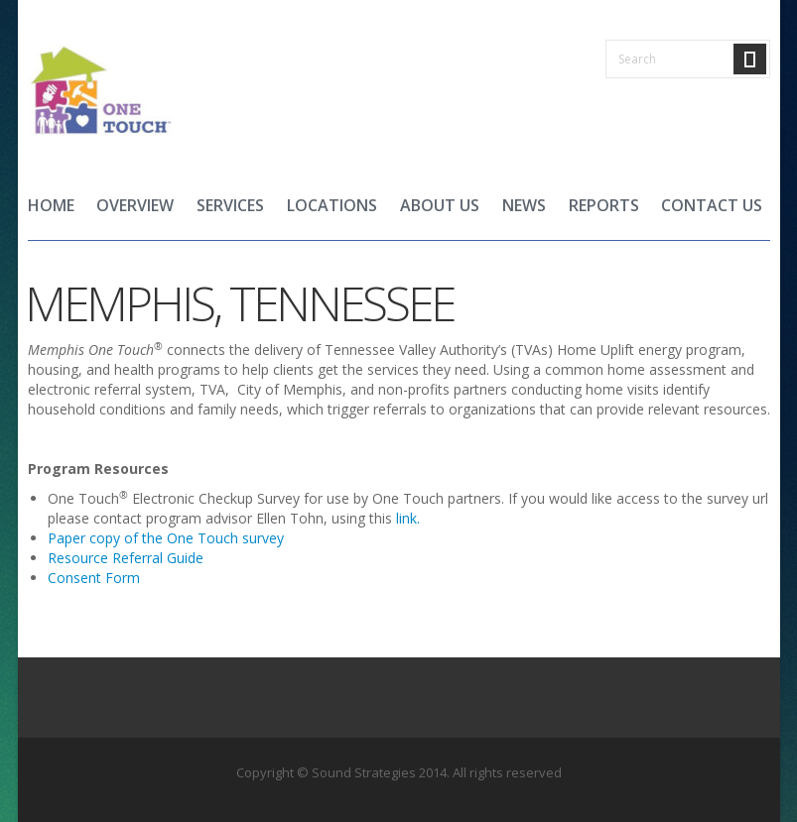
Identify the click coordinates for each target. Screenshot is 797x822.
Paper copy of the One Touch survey (166, 537)
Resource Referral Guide (125, 557)
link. (408, 518)
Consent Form (96, 577)
